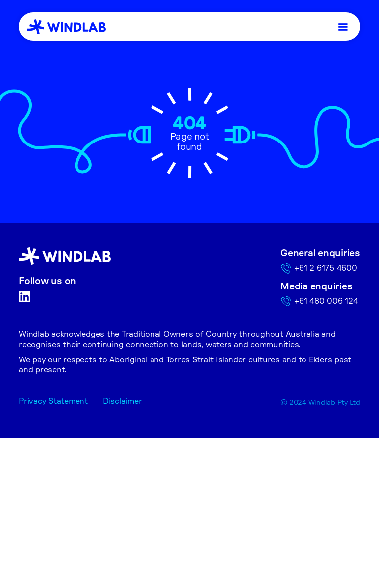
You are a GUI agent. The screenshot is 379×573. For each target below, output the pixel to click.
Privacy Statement (53, 401)
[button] (344, 26)
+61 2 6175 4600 (325, 268)
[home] (66, 26)
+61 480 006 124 (326, 301)
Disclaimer (122, 401)
